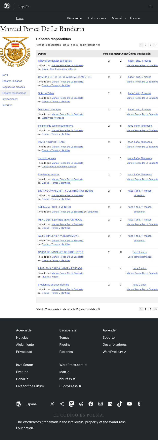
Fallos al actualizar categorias (55, 60)
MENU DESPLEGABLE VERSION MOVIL (60, 219)
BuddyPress (70, 386)
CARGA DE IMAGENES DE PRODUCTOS (60, 252)
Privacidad (24, 352)
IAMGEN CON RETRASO (52, 141)
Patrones (66, 352)
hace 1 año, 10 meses (140, 125)
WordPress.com (73, 365)
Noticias (22, 337)
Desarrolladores (115, 344)
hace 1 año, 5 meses (139, 76)
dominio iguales (47, 158)
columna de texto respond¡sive (55, 125)
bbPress (67, 379)
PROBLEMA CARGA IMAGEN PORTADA (60, 268)
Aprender (110, 330)
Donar (22, 379)
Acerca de (24, 330)
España (31, 404)
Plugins (64, 344)
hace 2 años (140, 252)
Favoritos (7, 105)
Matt (64, 372)
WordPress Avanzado (53, 117)
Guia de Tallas (46, 93)
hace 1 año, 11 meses (139, 190)
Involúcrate (24, 365)
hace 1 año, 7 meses (139, 93)
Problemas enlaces (49, 174)
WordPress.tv (114, 352)
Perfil (5, 74)
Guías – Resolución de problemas (59, 69)
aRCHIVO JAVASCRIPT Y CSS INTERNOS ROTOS (65, 190)
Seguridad (93, 211)
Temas (64, 337)
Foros (20, 18)
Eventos (22, 372)
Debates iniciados (12, 80)
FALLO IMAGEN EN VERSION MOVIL (58, 235)
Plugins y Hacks (50, 276)
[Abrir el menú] (151, 6)
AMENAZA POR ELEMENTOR (54, 206)
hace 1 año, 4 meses (139, 60)
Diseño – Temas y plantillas (56, 85)
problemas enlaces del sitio (53, 284)
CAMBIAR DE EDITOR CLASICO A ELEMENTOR (64, 76)
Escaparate (67, 330)
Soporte (109, 337)
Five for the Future (30, 386)
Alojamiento (25, 344)
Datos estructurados (49, 109)
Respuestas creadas (13, 86)
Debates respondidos (14, 93)
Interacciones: (10, 99)
